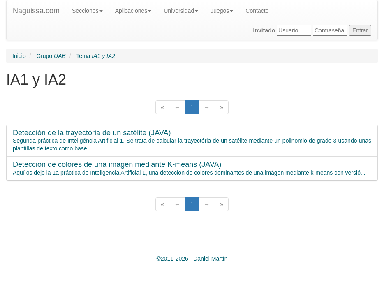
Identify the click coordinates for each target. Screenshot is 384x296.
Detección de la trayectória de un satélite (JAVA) (92, 133)
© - (192, 258)
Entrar (360, 30)
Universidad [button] (181, 10)
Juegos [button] (222, 10)
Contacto (256, 10)
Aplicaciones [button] (133, 10)
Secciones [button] (87, 10)
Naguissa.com (36, 11)
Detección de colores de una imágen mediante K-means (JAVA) (117, 165)
